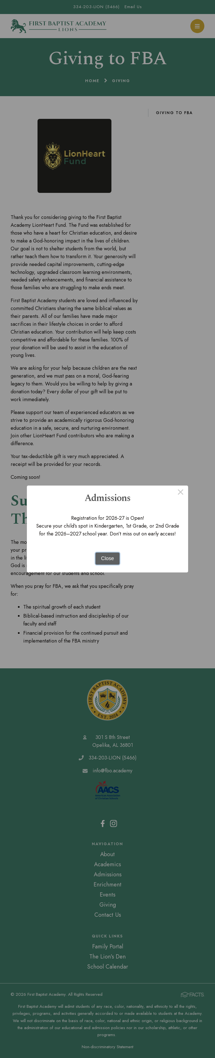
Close (107, 558)
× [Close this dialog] (180, 493)
